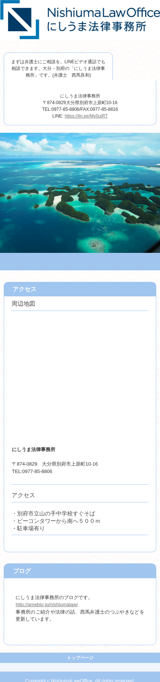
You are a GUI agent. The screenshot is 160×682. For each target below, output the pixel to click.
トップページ (80, 657)
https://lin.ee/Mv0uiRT (86, 116)
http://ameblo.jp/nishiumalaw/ (47, 604)
